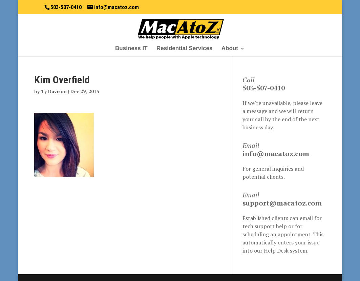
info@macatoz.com (275, 153)
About (229, 48)
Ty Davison (54, 91)
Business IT (131, 48)
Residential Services (184, 48)
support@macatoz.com (282, 203)
